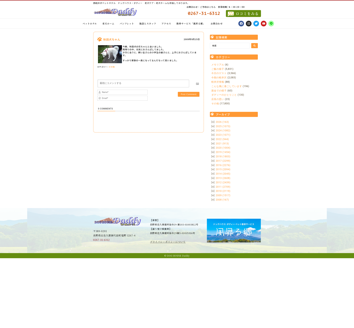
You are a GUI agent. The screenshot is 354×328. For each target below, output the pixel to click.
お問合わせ (217, 23)
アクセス (166, 23)
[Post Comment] (189, 94)
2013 (223, 178)
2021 (222, 143)
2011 (223, 186)
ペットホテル (90, 23)
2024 (223, 130)
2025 (223, 126)
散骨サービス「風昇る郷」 (190, 23)
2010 (223, 191)
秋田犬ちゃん (111, 39)
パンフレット (127, 23)
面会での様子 (219, 90)
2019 (223, 152)
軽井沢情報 (217, 81)
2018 (223, 156)
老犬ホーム (108, 23)
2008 (222, 199)
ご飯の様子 (217, 69)
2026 (222, 122)
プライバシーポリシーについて (168, 241)
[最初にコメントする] (143, 83)
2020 (223, 147)
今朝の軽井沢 (219, 77)
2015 (223, 169)
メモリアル (217, 64)
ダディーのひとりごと (224, 94)
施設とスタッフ (147, 23)
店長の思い (217, 99)
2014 (223, 173)
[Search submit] (254, 45)
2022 (222, 139)
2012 (223, 182)
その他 (112, 66)
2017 (223, 160)
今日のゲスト (219, 73)
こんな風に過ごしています (226, 86)
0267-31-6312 (101, 240)
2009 (223, 195)
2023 (223, 134)
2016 (223, 165)
